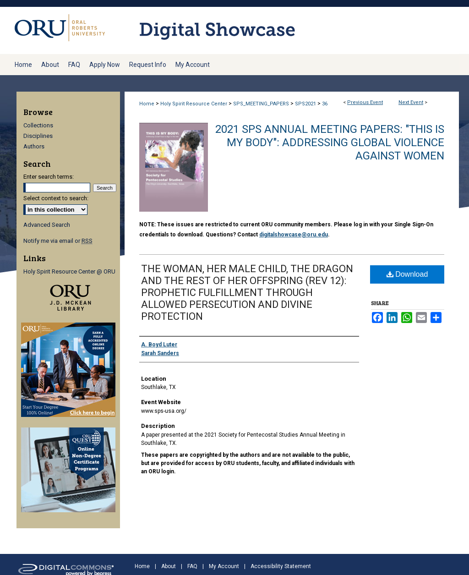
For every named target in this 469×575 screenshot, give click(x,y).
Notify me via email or (58, 240)
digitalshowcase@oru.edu (293, 234)
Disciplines (38, 135)
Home (146, 104)
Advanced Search (46, 224)
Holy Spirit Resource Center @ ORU (69, 271)
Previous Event (365, 102)
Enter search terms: (48, 176)
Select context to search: (55, 198)
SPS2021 (306, 104)
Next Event (410, 102)
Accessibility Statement (281, 566)
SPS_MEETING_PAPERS (261, 104)
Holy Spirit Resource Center (194, 104)
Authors (33, 146)
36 (324, 104)
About (168, 566)
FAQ (192, 566)
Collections (38, 125)
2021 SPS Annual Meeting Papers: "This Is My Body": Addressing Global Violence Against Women (329, 142)
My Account (224, 566)
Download (407, 274)
